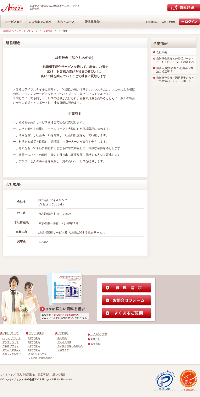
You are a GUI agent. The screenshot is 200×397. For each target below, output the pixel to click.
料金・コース (11, 332)
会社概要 (62, 338)
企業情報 (47, 31)
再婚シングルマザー (12, 354)
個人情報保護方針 (27, 374)
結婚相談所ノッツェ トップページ (19, 31)
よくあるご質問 (99, 334)
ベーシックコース (11, 338)
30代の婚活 (34, 342)
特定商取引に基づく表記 (51, 374)
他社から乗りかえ (11, 350)
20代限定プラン (10, 346)
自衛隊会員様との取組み (70, 346)
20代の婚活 (34, 338)
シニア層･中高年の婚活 (40, 358)
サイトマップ (7, 374)
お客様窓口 (96, 343)
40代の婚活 (34, 346)
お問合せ (95, 339)
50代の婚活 (34, 350)
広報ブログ (63, 350)
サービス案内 (36, 332)
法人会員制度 (64, 342)
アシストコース (10, 342)
